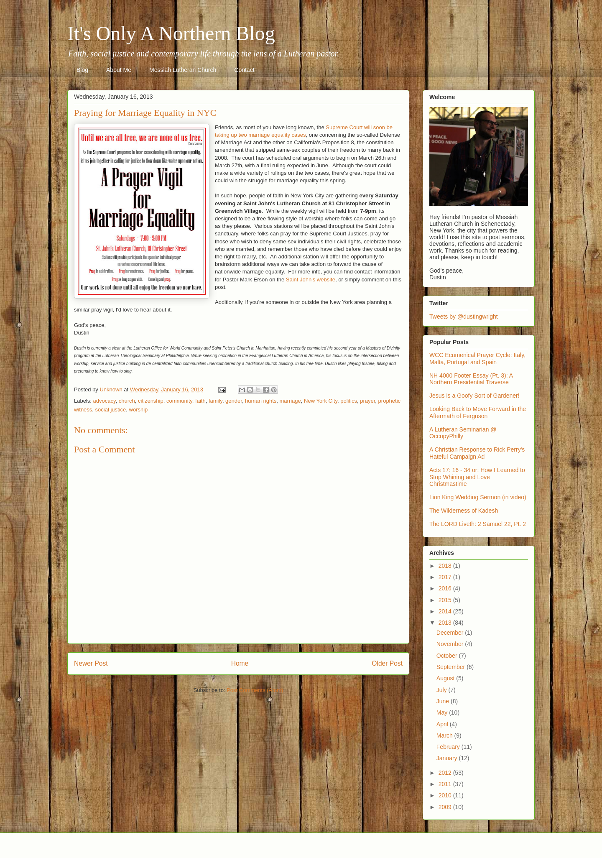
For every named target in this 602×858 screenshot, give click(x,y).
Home (240, 663)
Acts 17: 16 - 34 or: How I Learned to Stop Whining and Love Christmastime (477, 477)
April (443, 724)
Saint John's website (310, 279)
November (450, 644)
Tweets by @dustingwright (463, 316)
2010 (446, 795)
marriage (290, 401)
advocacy (104, 401)
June (443, 701)
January (447, 758)
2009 (446, 807)
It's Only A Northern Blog (171, 33)
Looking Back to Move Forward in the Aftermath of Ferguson (477, 412)
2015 (446, 600)
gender (233, 401)
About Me (118, 69)
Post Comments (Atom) (255, 690)
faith (200, 401)
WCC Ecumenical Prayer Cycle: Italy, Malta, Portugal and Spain (477, 358)
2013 (446, 622)
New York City (320, 401)
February (449, 746)
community (179, 401)
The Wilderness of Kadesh (463, 510)
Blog (82, 69)
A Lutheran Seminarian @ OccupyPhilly (463, 433)
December (450, 632)
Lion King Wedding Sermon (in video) (477, 497)
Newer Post (91, 663)
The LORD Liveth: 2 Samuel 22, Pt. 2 (477, 524)
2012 (446, 772)
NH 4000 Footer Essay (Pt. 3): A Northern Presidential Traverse (471, 379)
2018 (446, 565)
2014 (446, 611)
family (215, 401)
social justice (110, 409)
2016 (446, 588)
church (127, 401)
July (442, 690)
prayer (367, 401)
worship (138, 409)
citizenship (150, 401)
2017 (446, 577)
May (442, 712)
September (451, 667)
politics (348, 401)
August (446, 678)
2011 (446, 784)
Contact (244, 69)
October (447, 655)
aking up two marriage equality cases (261, 135)
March (445, 735)
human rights (260, 401)
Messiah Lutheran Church (182, 69)
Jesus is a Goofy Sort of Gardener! (474, 395)
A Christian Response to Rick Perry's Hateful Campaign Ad (477, 453)
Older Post (387, 663)
